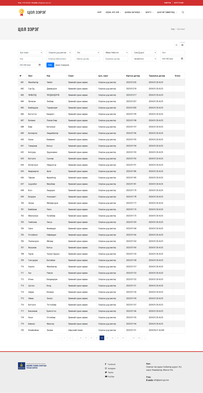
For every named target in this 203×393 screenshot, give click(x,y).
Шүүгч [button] (149, 12)
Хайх (50, 65)
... (75, 338)
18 (102, 338)
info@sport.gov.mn (44, 3)
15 (86, 338)
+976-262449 (26, 3)
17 (96, 338)
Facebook (110, 364)
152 (139, 338)
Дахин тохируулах (62, 65)
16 (91, 338)
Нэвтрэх (167, 3)
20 (112, 338)
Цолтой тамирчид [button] (166, 12)
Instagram (110, 368)
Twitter (109, 372)
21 (118, 338)
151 (134, 338)
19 (107, 338)
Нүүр (99, 12)
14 (80, 338)
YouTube (109, 376)
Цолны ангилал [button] (132, 12)
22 (123, 338)
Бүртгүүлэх (178, 3)
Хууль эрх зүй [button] (112, 12)
